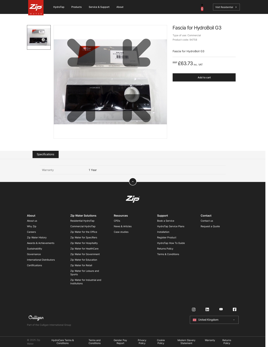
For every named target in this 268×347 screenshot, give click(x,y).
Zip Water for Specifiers (83, 237)
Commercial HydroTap (83, 226)
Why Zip (31, 226)
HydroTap (58, 6)
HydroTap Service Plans (170, 226)
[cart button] (202, 7)
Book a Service (165, 220)
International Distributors (41, 259)
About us (32, 220)
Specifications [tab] (45, 154)
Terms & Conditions (168, 254)
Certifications (34, 265)
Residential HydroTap (82, 220)
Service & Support (99, 6)
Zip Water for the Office (83, 231)
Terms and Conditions (95, 342)
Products (76, 6)
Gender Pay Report (120, 342)
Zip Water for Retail (81, 265)
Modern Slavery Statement (186, 342)
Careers (31, 231)
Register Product (166, 237)
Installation (163, 231)
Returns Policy (165, 248)
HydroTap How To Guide (171, 242)
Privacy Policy (142, 342)
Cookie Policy (161, 342)
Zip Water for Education (83, 259)
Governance (34, 254)
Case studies (121, 231)
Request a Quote (210, 226)
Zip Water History (37, 237)
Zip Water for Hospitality (84, 242)
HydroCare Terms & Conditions (63, 342)
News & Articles (123, 226)
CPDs (117, 220)
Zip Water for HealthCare (84, 248)
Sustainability (34, 248)
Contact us (207, 220)
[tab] (39, 37)
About (119, 6)
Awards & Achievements (40, 242)
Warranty (210, 340)
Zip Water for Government (85, 254)
